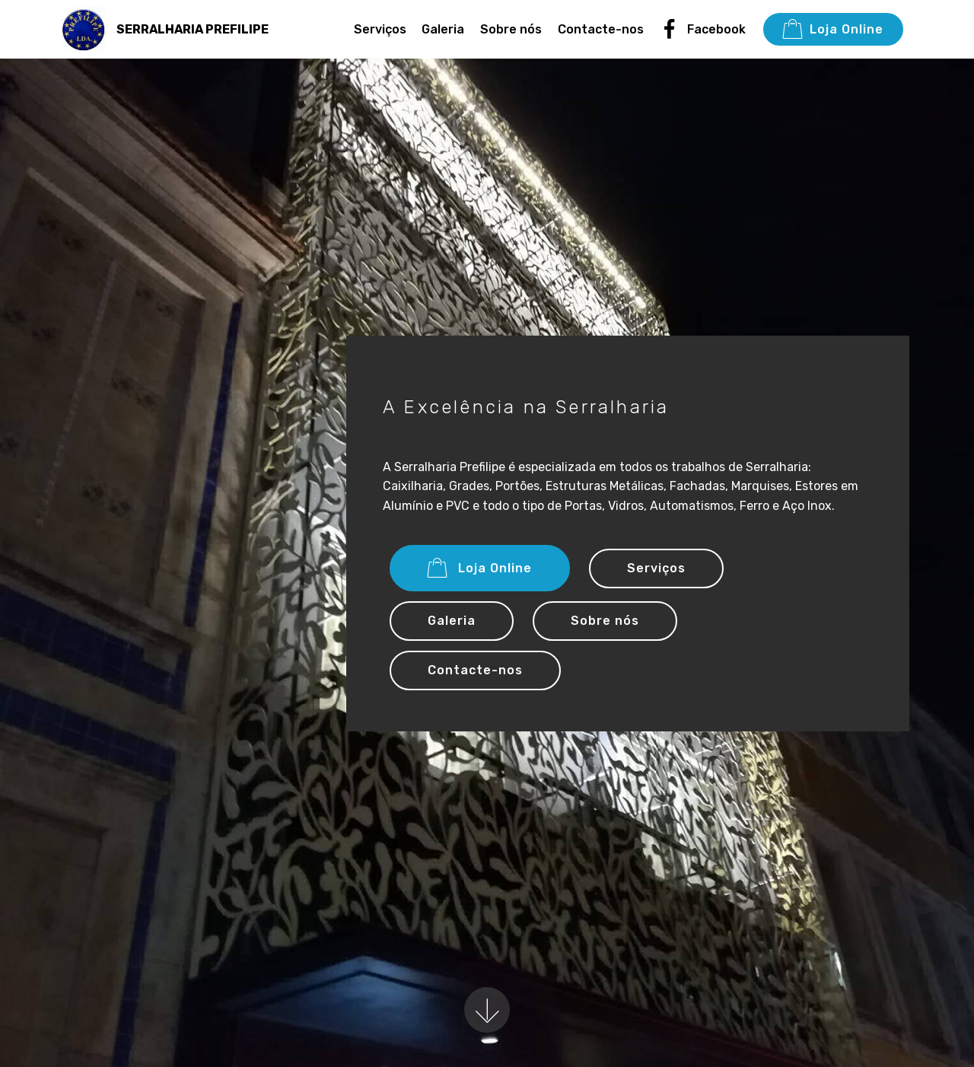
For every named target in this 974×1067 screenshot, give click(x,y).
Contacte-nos (601, 29)
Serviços (380, 29)
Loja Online (833, 30)
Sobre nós (511, 29)
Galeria (443, 29)
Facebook (703, 29)
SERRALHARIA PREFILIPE (192, 29)
